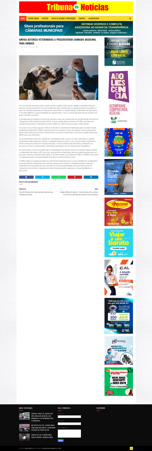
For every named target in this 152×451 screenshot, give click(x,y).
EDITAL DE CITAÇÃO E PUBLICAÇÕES (63, 18)
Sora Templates (29, 448)
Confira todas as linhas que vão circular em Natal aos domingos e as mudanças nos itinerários (42, 417)
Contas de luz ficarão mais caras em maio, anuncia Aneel (42, 436)
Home (23, 18)
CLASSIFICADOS (94, 18)
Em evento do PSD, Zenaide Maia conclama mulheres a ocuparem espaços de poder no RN (43, 427)
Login (59, 448)
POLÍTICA (45, 18)
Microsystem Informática (50, 448)
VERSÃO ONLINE (33, 18)
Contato (82, 18)
